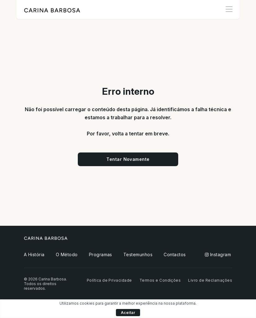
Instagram (218, 254)
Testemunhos (137, 254)
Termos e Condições (160, 280)
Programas (100, 254)
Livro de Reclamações (210, 280)
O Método (67, 254)
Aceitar (128, 312)
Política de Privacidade (109, 280)
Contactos (175, 254)
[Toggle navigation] (229, 9)
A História (34, 254)
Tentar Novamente (128, 159)
